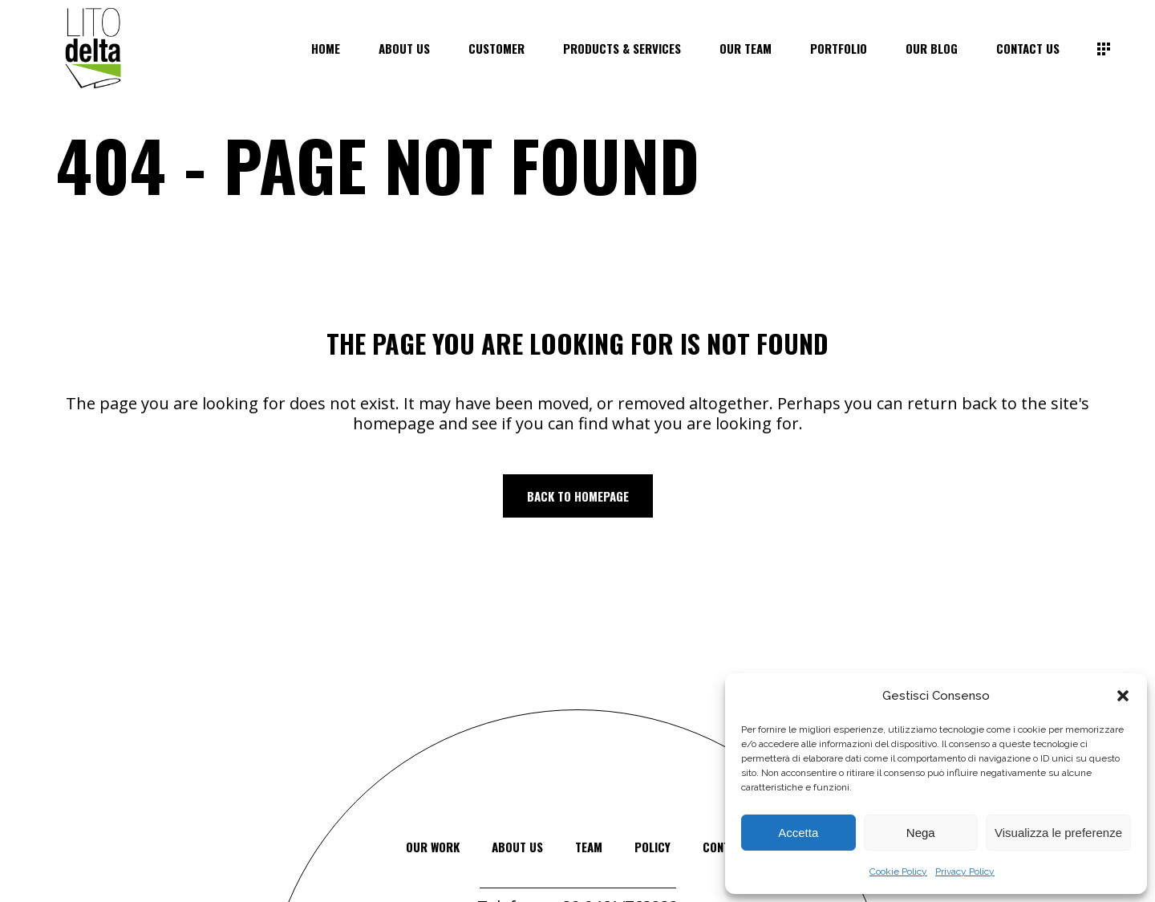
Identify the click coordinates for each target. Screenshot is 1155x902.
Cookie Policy (898, 871)
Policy (652, 846)
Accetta (798, 832)
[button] (1123, 696)
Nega (920, 832)
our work (433, 846)
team (588, 846)
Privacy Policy (965, 871)
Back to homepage (578, 496)
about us (517, 846)
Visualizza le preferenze (1058, 832)
